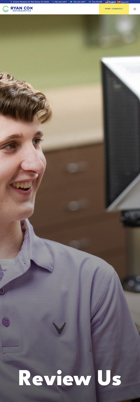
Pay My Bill (95, 1)
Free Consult (114, 9)
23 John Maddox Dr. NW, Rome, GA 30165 (30, 1)
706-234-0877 (59, 1)
